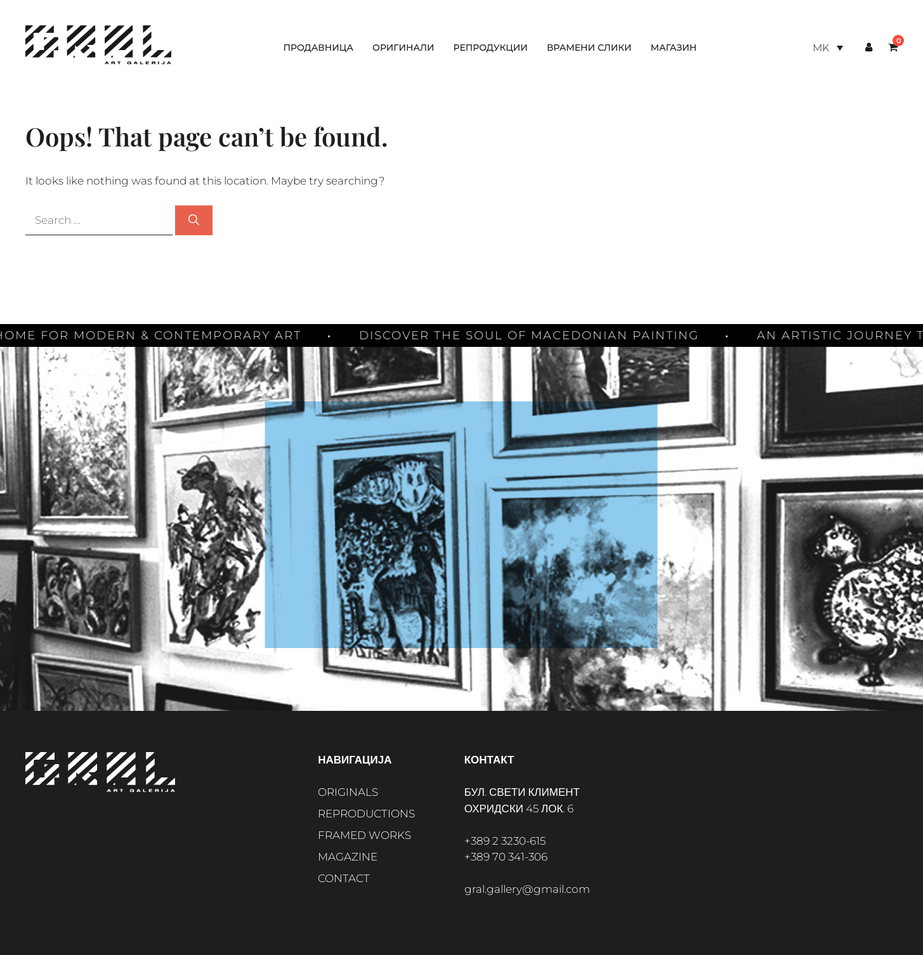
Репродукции (491, 47)
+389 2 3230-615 (505, 841)
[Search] (194, 220)
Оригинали (403, 47)
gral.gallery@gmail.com (527, 889)
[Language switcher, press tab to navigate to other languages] (827, 47)
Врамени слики (589, 47)
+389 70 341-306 (505, 856)
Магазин (673, 47)
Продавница (318, 47)
